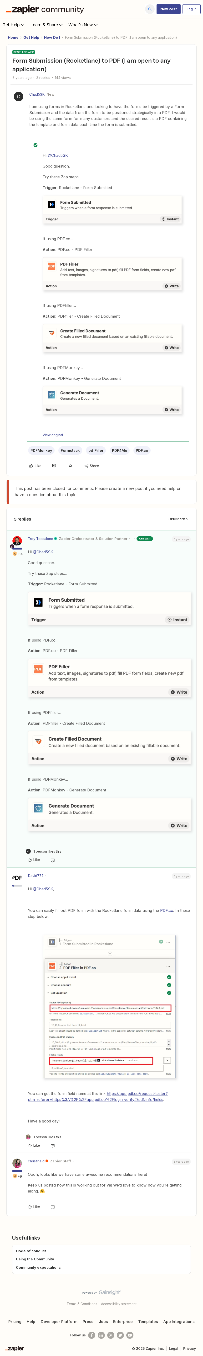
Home (13, 37)
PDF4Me (119, 450)
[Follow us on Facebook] (91, 1335)
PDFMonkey (41, 450)
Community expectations (38, 1267)
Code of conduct (31, 1251)
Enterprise (123, 1321)
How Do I (52, 37)
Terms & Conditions (82, 1304)
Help (31, 1321)
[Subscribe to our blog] (110, 1335)
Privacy (189, 1348)
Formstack (70, 450)
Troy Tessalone (40, 538)
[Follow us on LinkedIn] (101, 1335)
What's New (83, 24)
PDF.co (142, 450)
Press (88, 1321)
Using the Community (35, 1259)
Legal (173, 1348)
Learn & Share (47, 24)
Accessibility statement (119, 1304)
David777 (36, 875)
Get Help (13, 24)
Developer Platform (59, 1321)
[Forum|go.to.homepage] (46, 9)
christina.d (36, 1161)
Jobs (103, 1321)
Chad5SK (37, 94)
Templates (148, 1321)
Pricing (14, 1321)
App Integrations (179, 1321)
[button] (169, 9)
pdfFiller (95, 450)
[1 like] (43, 851)
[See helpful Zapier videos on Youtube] (129, 1335)
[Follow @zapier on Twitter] (120, 1335)
